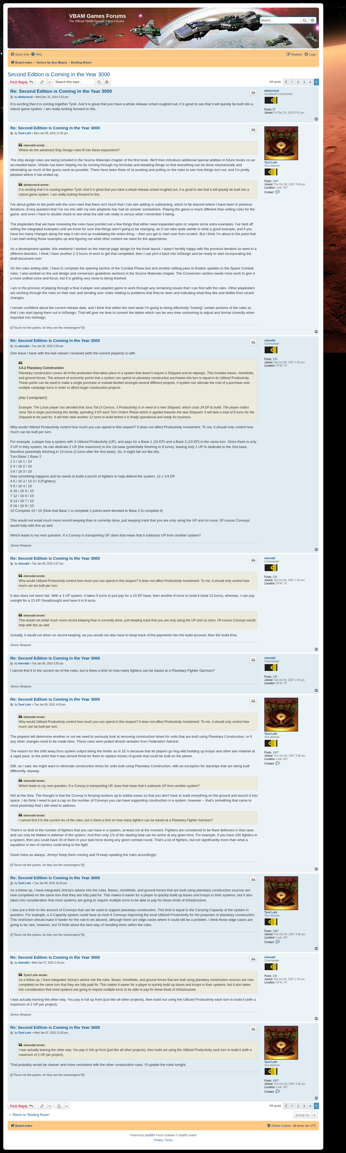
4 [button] (310, 82)
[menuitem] (36, 54)
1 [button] (292, 82)
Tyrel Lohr (270, 162)
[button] (286, 82)
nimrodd (269, 340)
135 (275, 359)
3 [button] (304, 82)
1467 (276, 181)
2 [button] (298, 82)
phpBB (149, 1135)
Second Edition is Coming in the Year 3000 (59, 74)
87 (274, 109)
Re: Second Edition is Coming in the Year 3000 (61, 91)
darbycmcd (271, 90)
